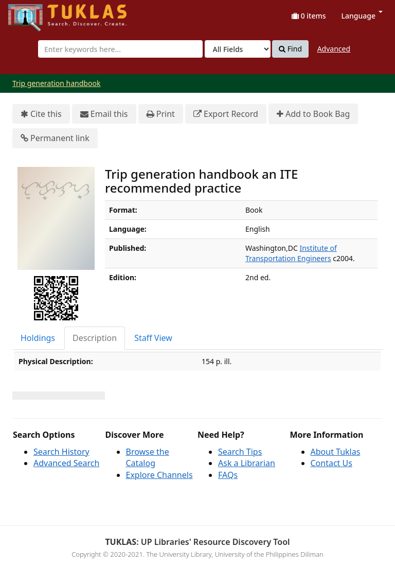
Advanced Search (66, 463)
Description (95, 338)
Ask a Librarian (246, 463)
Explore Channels (159, 475)
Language (362, 16)
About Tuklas (336, 451)
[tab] (38, 338)
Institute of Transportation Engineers (291, 253)
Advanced (333, 49)
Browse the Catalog (147, 457)
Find (290, 49)
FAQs (228, 475)
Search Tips (240, 451)
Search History (61, 451)
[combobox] (120, 49)
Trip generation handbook (56, 83)
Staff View (153, 338)
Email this (104, 114)
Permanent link (55, 138)
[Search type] (238, 49)
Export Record (225, 114)
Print (161, 114)
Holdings (38, 338)
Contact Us (331, 463)
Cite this (41, 114)
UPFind (33, 13)
